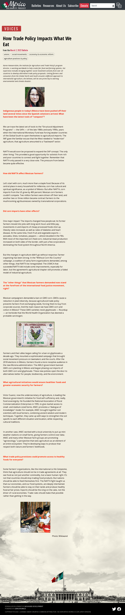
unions (6, 54)
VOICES (11, 28)
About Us (61, 5)
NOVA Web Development (34, 606)
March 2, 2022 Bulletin (19, 50)
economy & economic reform (41, 54)
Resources (48, 5)
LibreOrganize (20, 609)
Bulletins (36, 5)
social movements (19, 54)
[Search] (101, 5)
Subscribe (73, 5)
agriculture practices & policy (15, 58)
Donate (84, 5)
